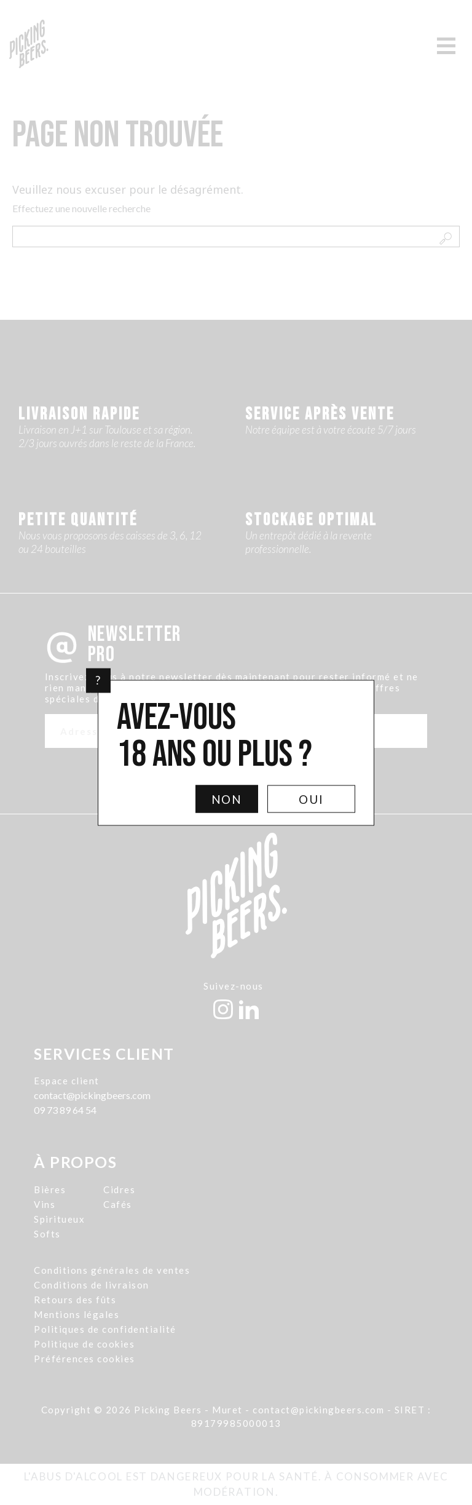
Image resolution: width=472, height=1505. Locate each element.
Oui (311, 799)
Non (227, 799)
